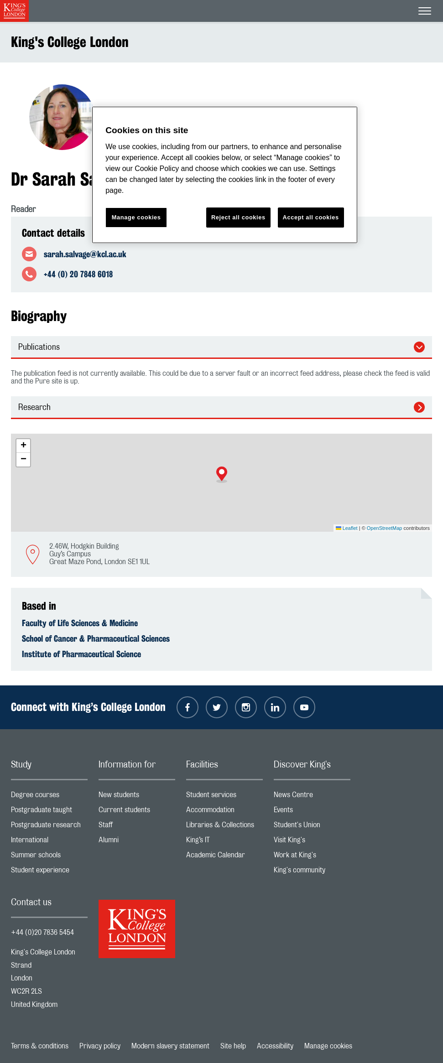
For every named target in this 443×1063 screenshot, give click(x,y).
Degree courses (49, 797)
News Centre (312, 797)
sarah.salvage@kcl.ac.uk (85, 254)
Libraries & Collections (224, 827)
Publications (39, 347)
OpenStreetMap (384, 528)
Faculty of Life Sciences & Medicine (80, 623)
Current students (137, 812)
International (49, 842)
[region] (225, 175)
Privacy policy (99, 1046)
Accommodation (224, 812)
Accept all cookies (311, 217)
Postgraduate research (49, 827)
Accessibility (275, 1046)
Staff (137, 827)
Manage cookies (328, 1046)
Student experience (49, 872)
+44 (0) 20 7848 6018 (78, 274)
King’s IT (224, 842)
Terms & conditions (39, 1046)
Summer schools (49, 857)
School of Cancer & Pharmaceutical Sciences (96, 638)
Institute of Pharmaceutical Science (81, 654)
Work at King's (312, 857)
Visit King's (312, 842)
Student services (224, 797)
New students (137, 797)
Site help (233, 1046)
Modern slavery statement (170, 1046)
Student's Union (312, 827)
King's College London (70, 42)
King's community (312, 872)
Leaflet (347, 528)
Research (34, 408)
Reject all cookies (238, 217)
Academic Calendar (224, 857)
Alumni (137, 842)
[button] (221, 475)
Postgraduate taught (49, 812)
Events (312, 812)
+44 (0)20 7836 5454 (42, 932)
